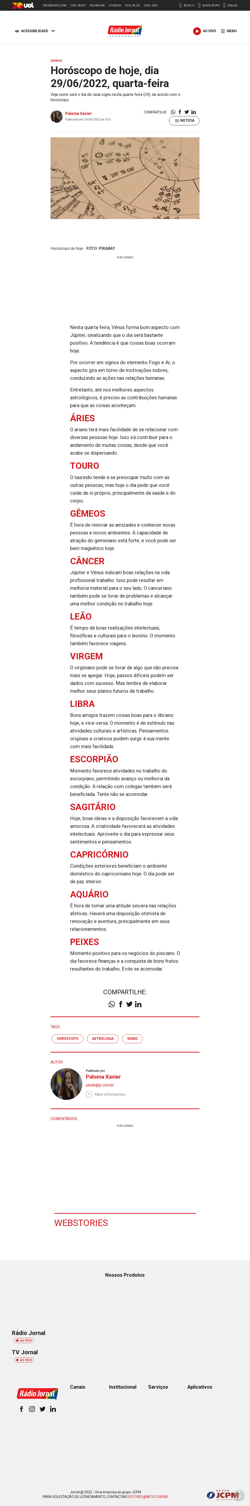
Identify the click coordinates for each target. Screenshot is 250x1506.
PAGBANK (97, 5)
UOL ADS (150, 5)
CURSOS (115, 5)
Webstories (81, 1222)
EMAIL (230, 5)
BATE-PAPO (208, 5)
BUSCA (186, 5)
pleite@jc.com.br (100, 1085)
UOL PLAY (132, 5)
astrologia (103, 1038)
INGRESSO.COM (54, 5)
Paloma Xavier (78, 113)
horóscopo (67, 1038)
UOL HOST (78, 5)
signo (132, 1038)
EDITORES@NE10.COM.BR (147, 1496)
